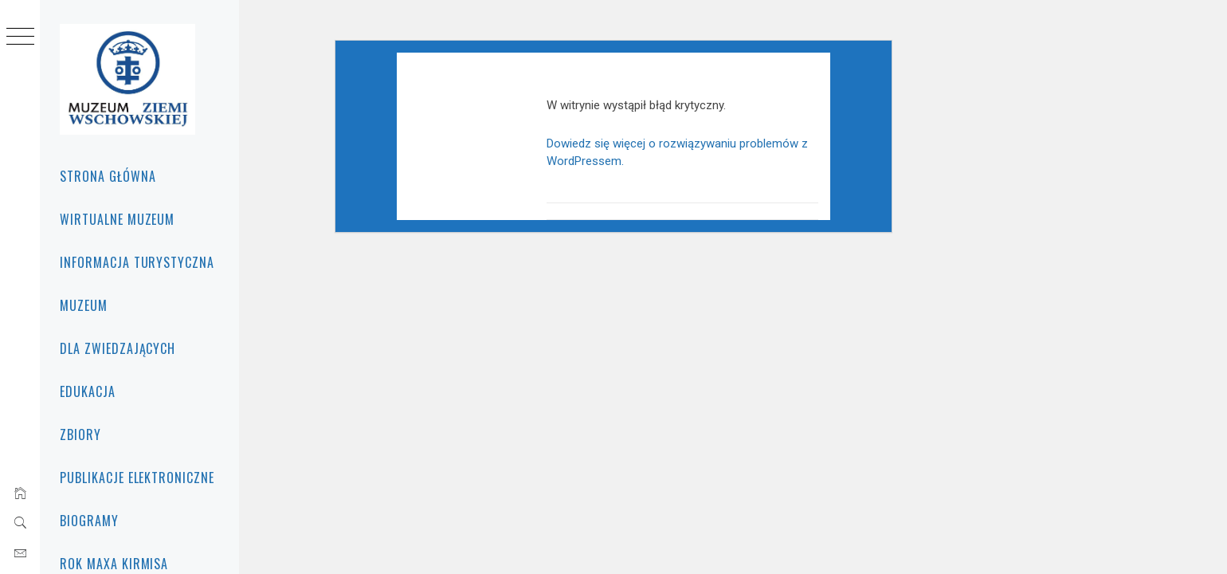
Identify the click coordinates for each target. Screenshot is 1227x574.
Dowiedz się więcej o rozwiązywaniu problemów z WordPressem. (722, 179)
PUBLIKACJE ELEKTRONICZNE (137, 477)
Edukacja (88, 391)
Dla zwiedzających (117, 348)
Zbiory (80, 434)
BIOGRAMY (89, 520)
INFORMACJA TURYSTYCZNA (137, 262)
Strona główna (107, 176)
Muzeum (84, 305)
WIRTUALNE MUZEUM (117, 219)
